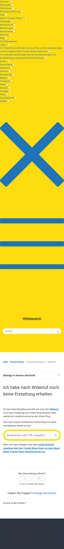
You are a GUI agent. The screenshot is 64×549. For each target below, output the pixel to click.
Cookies (8, 527)
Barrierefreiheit (22, 527)
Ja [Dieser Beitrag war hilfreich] (25, 479)
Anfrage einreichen (44, 493)
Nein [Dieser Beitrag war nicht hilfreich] (39, 479)
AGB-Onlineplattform (42, 527)
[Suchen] (32, 331)
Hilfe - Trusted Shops (13, 362)
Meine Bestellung (35, 362)
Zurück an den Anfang (15, 502)
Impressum (37, 523)
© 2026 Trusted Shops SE (16, 523)
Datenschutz (51, 523)
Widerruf (52, 362)
